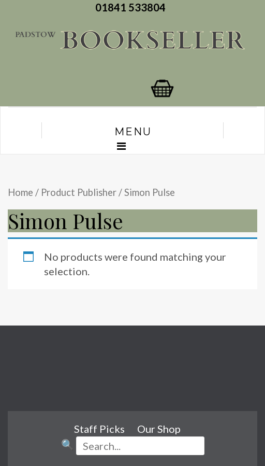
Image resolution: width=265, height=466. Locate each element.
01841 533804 (132, 7)
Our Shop (159, 428)
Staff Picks (99, 428)
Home (20, 192)
